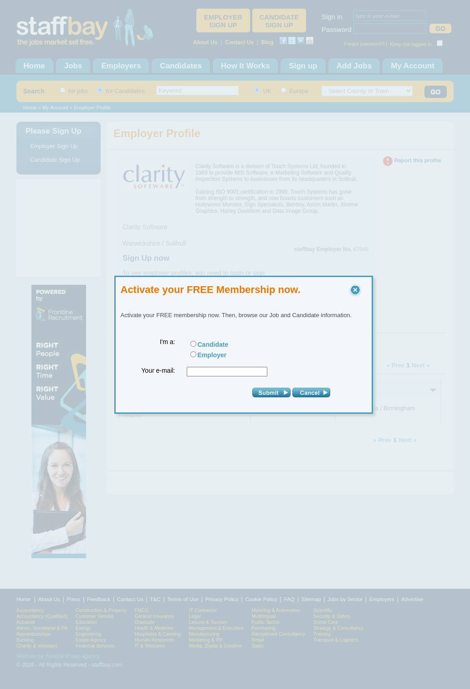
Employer (212, 355)
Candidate (213, 344)
